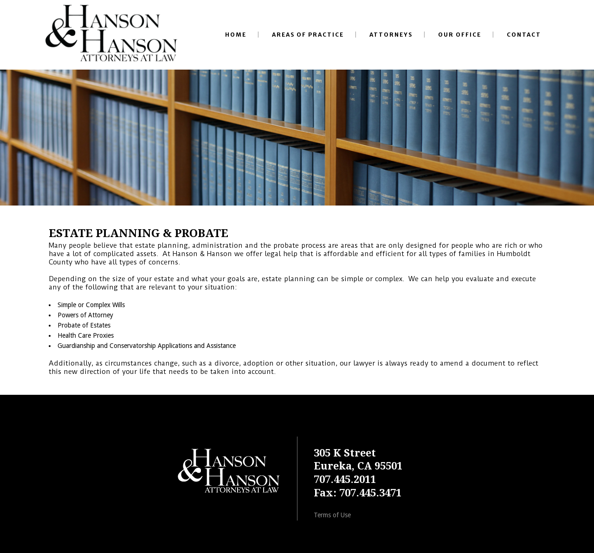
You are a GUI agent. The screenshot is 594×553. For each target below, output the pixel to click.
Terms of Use (332, 515)
